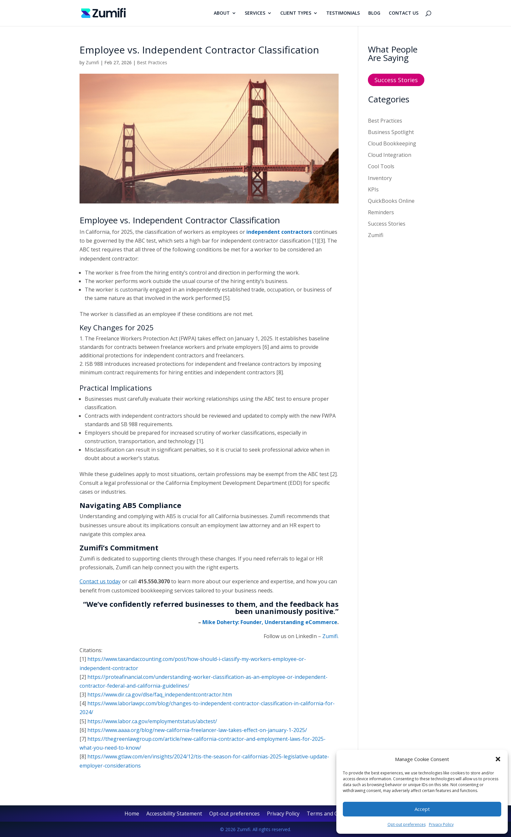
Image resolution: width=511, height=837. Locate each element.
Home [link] (131, 814)
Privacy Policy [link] (441, 824)
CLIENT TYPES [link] (295, 13)
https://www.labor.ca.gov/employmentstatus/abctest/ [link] (152, 721)
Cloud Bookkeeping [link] (392, 143)
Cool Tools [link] (381, 166)
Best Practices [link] (152, 62)
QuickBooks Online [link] (391, 200)
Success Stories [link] (386, 223)
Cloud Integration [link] (389, 154)
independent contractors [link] (279, 231)
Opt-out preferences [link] (406, 824)
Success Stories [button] (396, 80)
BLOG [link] (374, 13)
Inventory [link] (380, 178)
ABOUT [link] (222, 13)
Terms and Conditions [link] (334, 814)
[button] (498, 759)
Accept (422, 809)
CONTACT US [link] (403, 13)
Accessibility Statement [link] (174, 814)
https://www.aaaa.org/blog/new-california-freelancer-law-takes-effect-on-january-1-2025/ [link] (197, 730)
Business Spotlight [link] (391, 132)
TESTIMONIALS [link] (343, 13)
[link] (103, 12)
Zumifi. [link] (330, 636)
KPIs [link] (373, 189)
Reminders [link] (381, 212)
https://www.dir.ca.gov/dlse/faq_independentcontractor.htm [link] (159, 694)
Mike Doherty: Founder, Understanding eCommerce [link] (269, 622)
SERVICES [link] (255, 13)
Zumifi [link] (92, 62)
